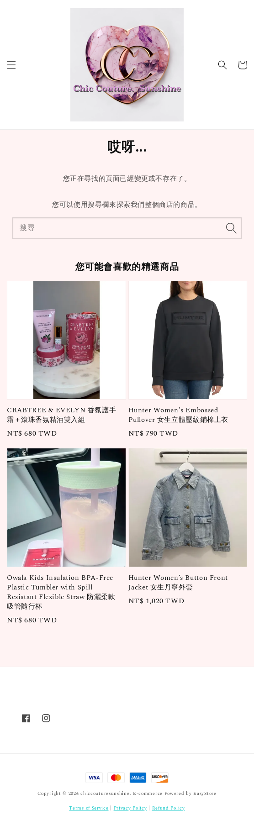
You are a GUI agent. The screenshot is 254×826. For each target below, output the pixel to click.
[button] (11, 65)
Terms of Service (88, 808)
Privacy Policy (130, 808)
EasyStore (204, 793)
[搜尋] (231, 228)
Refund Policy (168, 808)
